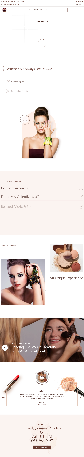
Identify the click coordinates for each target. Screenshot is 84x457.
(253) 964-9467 (42, 441)
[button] (30, 10)
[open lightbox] (5, 348)
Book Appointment (75, 10)
